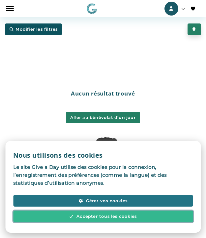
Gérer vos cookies (103, 200)
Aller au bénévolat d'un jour (103, 117)
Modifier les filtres (33, 29)
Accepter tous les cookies (103, 216)
